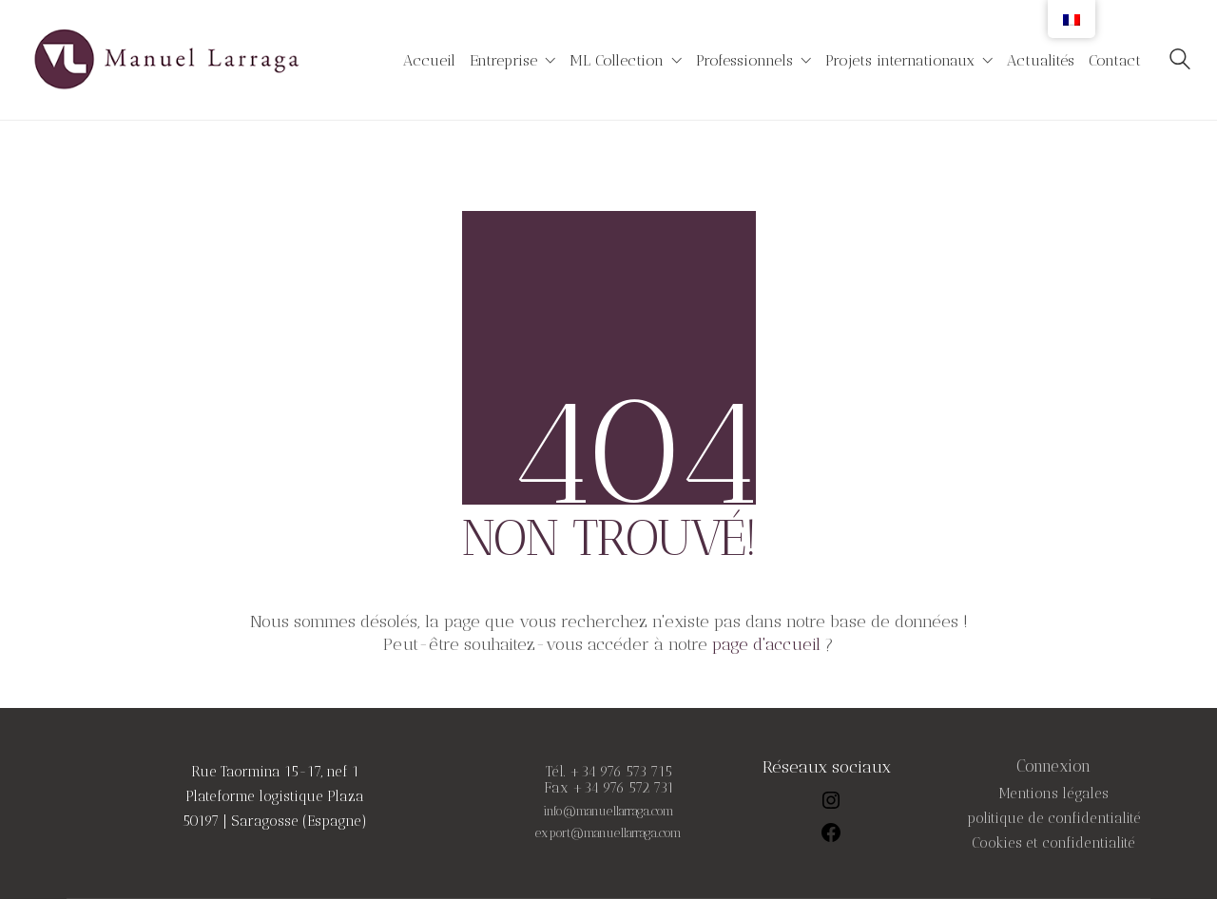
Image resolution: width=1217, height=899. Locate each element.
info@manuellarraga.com (608, 811)
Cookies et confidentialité (1053, 843)
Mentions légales (1053, 794)
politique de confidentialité (1054, 819)
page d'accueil (766, 644)
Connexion (1053, 765)
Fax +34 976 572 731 (609, 788)
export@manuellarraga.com (608, 833)
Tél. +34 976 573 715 (609, 772)
